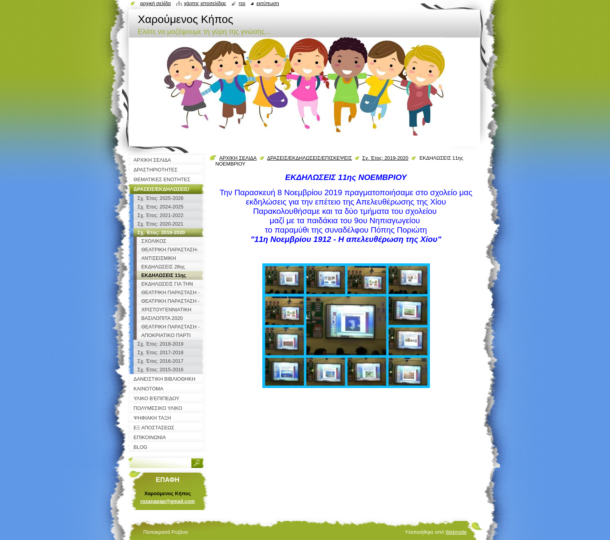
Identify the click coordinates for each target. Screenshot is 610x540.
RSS (242, 3)
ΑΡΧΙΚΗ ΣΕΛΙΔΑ (238, 158)
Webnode (456, 532)
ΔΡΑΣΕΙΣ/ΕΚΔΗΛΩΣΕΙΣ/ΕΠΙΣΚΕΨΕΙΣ (309, 158)
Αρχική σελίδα (155, 3)
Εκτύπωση (267, 3)
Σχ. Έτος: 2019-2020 (385, 158)
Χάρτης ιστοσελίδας (205, 3)
